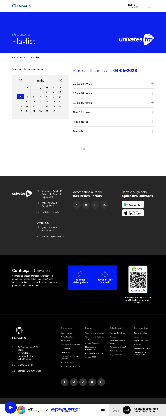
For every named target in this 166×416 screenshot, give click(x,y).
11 (20, 101)
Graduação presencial (94, 333)
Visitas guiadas (116, 351)
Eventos (137, 344)
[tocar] (98, 410)
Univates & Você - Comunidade (141, 353)
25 (20, 111)
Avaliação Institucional (70, 344)
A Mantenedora (67, 337)
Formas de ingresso (118, 333)
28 (40, 111)
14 (40, 101)
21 (40, 106)
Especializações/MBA (94, 353)
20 (34, 106)
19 (27, 106)
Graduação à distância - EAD (94, 338)
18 (20, 106)
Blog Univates (115, 355)
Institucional (66, 333)
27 (34, 111)
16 (53, 101)
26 (27, 111)
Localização (66, 348)
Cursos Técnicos (92, 343)
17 (60, 101)
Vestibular (114, 337)
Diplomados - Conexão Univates (70, 357)
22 (47, 106)
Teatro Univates (140, 333)
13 (34, 101)
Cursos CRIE (90, 357)
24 (60, 106)
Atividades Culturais (142, 348)
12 (27, 101)
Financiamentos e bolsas (117, 341)
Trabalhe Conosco (68, 362)
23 (53, 106)
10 (60, 96)
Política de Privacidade (70, 366)
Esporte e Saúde (141, 340)
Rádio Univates (19, 57)
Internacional (66, 352)
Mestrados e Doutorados (90, 348)
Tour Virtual (65, 340)
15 (47, 101)
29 (47, 111)
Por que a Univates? (118, 347)
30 (53, 111)
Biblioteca (138, 337)
